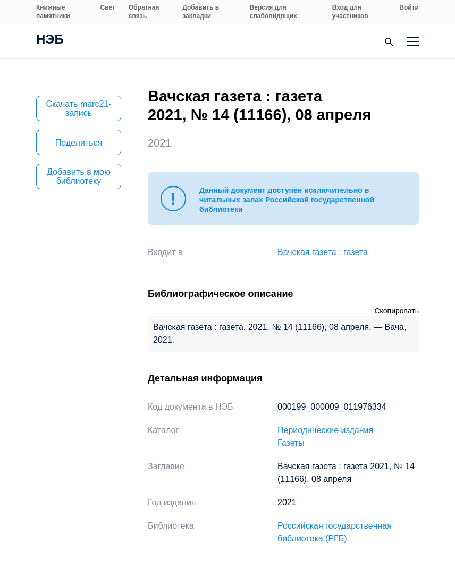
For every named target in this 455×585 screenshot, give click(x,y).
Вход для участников (350, 12)
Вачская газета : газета (322, 252)
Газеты (291, 442)
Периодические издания (325, 430)
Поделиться (78, 142)
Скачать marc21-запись (78, 108)
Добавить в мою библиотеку (79, 176)
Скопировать (396, 311)
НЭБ (50, 40)
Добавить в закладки (200, 12)
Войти (409, 7)
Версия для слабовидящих (273, 12)
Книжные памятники (53, 12)
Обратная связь (144, 12)
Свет (107, 7)
